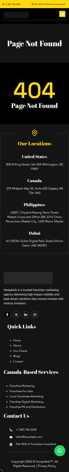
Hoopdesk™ (44, 461)
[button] (62, 14)
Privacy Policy (47, 466)
